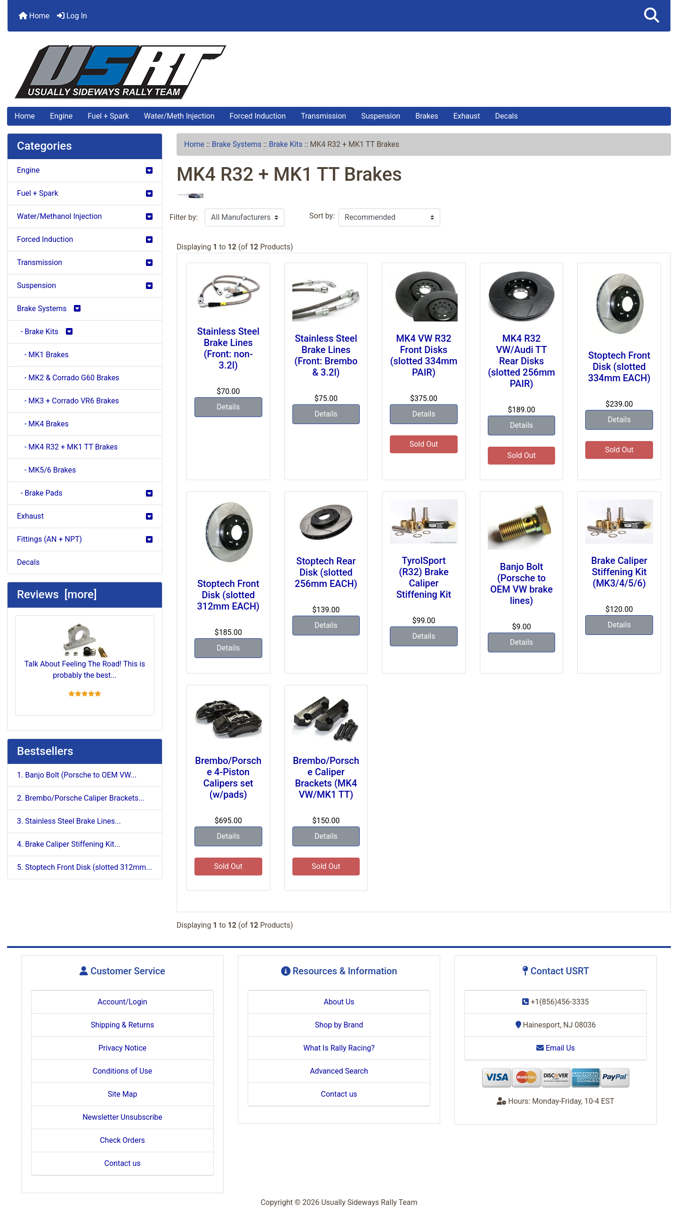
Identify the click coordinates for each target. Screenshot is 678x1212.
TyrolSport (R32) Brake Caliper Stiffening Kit (424, 577)
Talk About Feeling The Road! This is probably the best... (84, 651)
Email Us (555, 1047)
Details (228, 406)
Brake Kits (286, 144)
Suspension (380, 116)
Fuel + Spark (108, 116)
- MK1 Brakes (43, 354)
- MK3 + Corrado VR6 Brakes (68, 400)
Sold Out (424, 444)
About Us (338, 1001)
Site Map (122, 1094)
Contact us (123, 1163)
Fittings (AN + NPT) (85, 539)
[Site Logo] (339, 72)
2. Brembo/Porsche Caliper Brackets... (81, 798)
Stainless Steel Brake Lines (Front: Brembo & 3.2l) (325, 355)
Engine (61, 116)
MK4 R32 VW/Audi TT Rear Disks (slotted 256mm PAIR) (521, 361)
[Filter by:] (244, 217)
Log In (72, 15)
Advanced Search (339, 1071)
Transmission (323, 116)
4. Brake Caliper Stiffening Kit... (69, 844)
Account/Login (122, 1001)
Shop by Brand (339, 1024)
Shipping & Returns (122, 1024)
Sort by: (322, 215)
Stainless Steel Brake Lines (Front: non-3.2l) (228, 348)
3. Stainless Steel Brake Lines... (69, 821)
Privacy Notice (122, 1047)
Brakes (426, 116)
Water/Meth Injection (179, 116)
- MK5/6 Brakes (46, 470)
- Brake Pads (85, 493)
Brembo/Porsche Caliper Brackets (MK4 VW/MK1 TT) (326, 777)
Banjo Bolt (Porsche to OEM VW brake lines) (521, 583)
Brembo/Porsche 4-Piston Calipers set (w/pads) (228, 777)
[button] (651, 16)
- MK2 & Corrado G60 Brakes (68, 377)
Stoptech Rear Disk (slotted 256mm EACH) (326, 572)
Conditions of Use (122, 1071)
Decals (506, 116)
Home (34, 15)
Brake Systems (237, 144)
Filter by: (184, 217)
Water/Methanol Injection (85, 216)
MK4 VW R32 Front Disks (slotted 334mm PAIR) (424, 355)
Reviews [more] (57, 594)
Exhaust (466, 116)
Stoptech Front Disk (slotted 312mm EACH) (228, 595)
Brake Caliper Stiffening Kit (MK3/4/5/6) (619, 572)
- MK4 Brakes (43, 423)
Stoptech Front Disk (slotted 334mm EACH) (619, 367)
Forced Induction (258, 116)
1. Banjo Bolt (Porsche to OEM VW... (77, 775)
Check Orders (122, 1140)
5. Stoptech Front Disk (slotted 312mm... (84, 867)
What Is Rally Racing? (339, 1047)
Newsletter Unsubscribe (122, 1117)
